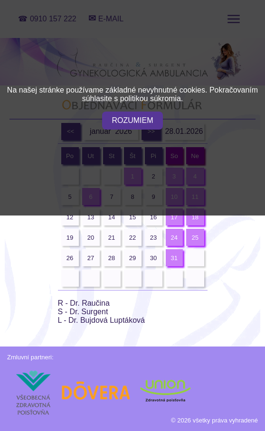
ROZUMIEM (132, 120)
